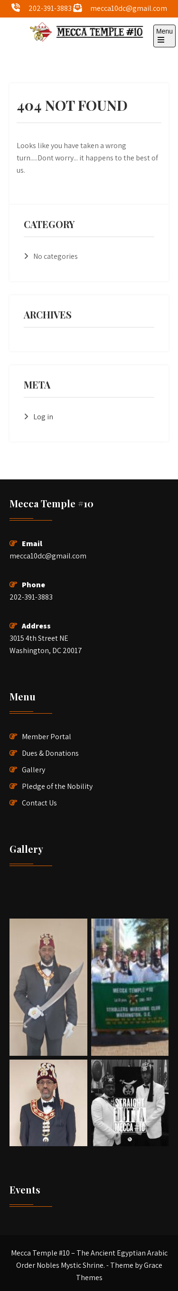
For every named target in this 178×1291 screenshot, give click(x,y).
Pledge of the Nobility (57, 786)
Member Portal (46, 737)
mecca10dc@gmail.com (128, 8)
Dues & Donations (50, 753)
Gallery (33, 770)
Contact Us (39, 803)
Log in (43, 417)
